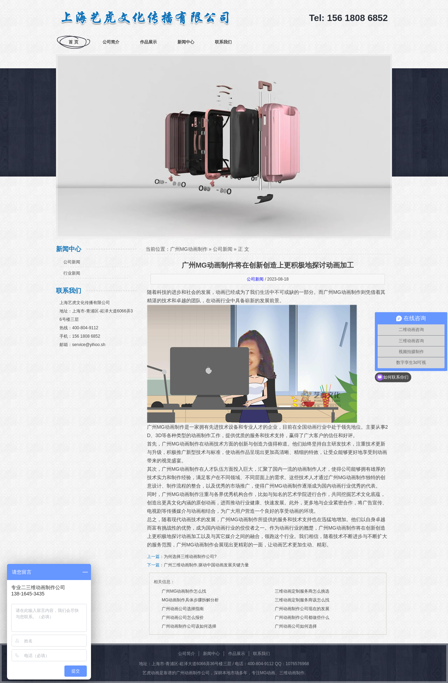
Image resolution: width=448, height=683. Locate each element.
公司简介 (111, 42)
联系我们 (223, 42)
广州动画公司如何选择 (296, 626)
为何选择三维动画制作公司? (190, 556)
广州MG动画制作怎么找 (184, 591)
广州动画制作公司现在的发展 (302, 608)
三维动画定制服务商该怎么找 (302, 600)
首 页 (73, 42)
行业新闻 (71, 273)
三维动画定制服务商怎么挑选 (302, 591)
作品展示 (148, 42)
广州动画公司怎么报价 (183, 617)
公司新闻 (71, 262)
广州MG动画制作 (189, 249)
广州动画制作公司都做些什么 (302, 617)
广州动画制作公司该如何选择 (189, 626)
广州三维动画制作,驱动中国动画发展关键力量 (206, 565)
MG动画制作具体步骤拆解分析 (190, 600)
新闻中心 (185, 42)
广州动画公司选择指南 (183, 608)
